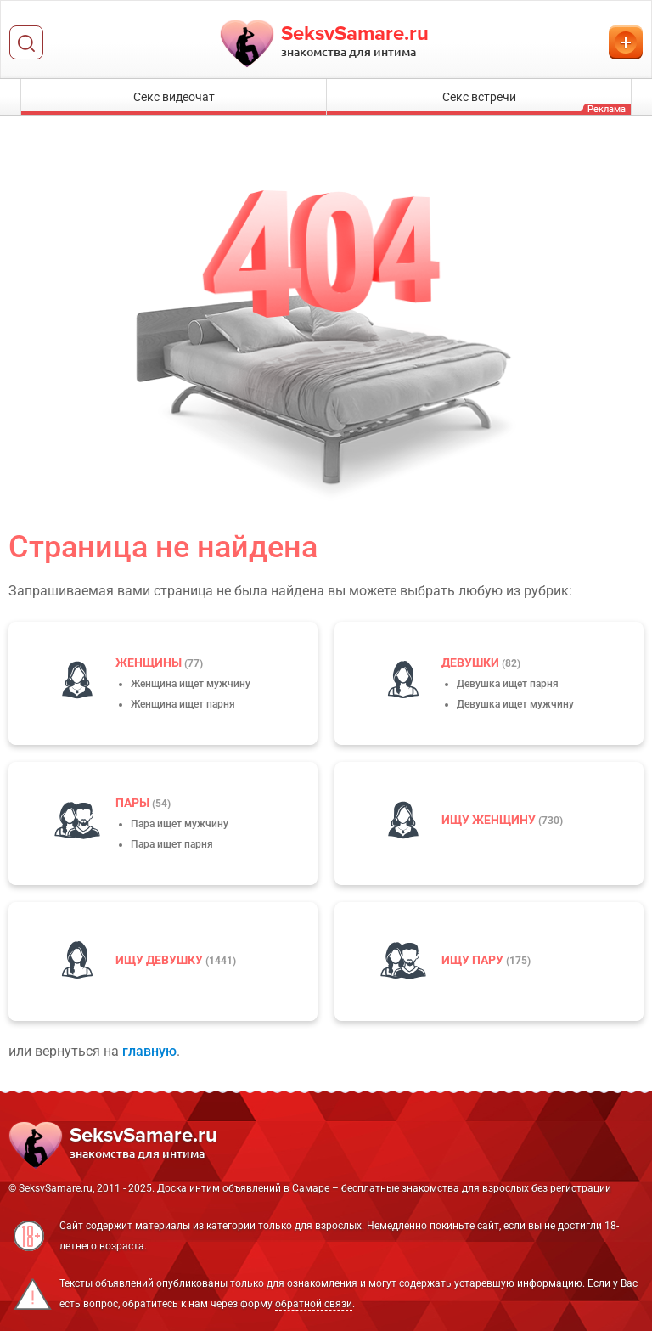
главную (149, 1051)
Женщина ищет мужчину (190, 684)
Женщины (149, 662)
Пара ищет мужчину (179, 824)
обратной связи (313, 1304)
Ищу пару (473, 960)
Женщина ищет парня (183, 704)
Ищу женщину (489, 819)
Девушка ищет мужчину (515, 704)
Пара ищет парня (172, 844)
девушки (471, 662)
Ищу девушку (160, 960)
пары (133, 802)
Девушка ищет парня (508, 684)
